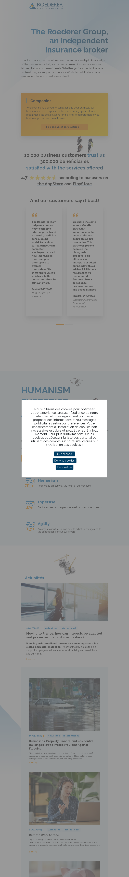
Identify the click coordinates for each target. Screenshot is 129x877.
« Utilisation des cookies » (64, 444)
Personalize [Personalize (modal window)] (64, 467)
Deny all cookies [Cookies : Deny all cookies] (64, 460)
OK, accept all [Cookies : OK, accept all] (64, 454)
